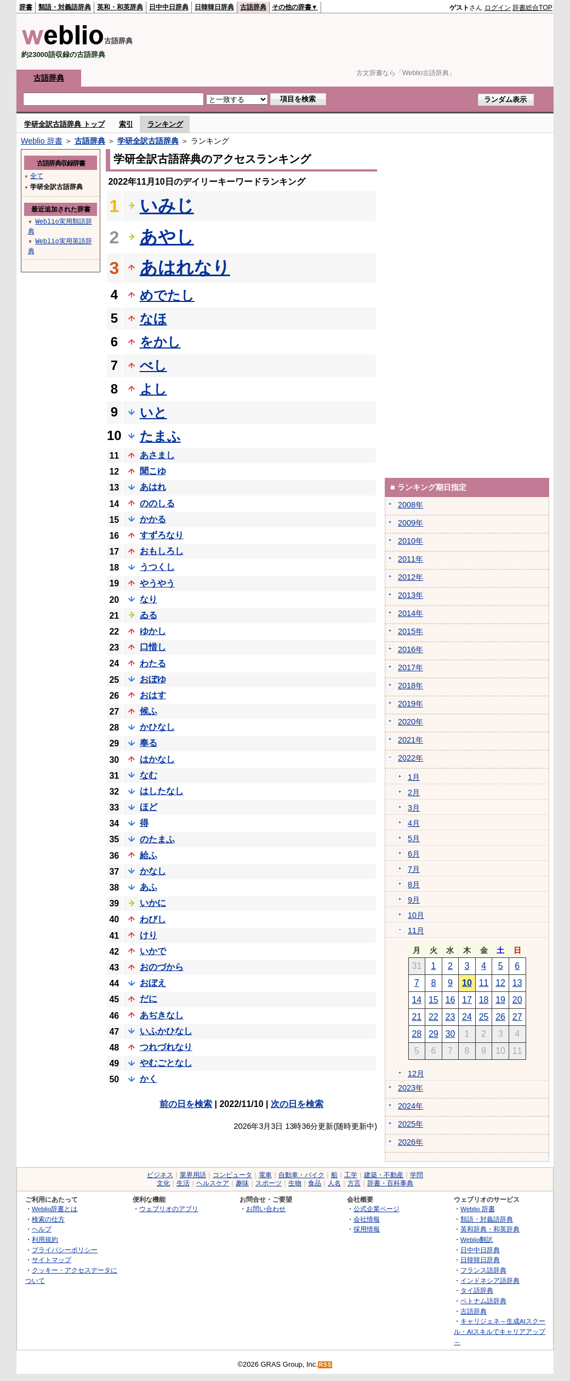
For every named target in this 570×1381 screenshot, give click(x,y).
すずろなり (162, 535)
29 (433, 1033)
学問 (416, 1175)
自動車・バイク (301, 1175)
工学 (350, 1175)
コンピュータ (232, 1175)
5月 (414, 838)
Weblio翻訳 (476, 1239)
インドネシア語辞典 (490, 1280)
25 (484, 1017)
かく (148, 1078)
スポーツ (268, 1183)
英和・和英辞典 (120, 7)
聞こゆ (153, 471)
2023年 (410, 1087)
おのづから (162, 967)
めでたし (167, 295)
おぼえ (153, 983)
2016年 (410, 649)
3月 (414, 807)
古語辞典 (253, 7)
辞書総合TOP (532, 8)
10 (467, 983)
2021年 (410, 739)
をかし (160, 341)
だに (148, 998)
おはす (153, 695)
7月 (414, 869)
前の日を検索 (185, 1104)
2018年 (410, 685)
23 (450, 1017)
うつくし (157, 567)
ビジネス (160, 1175)
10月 (416, 915)
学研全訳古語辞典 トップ (64, 124)
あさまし (157, 455)
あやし (167, 237)
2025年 (410, 1124)
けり (148, 935)
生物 (294, 1183)
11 (484, 983)
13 (517, 983)
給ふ (148, 855)
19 (500, 1000)
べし (153, 365)
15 (433, 1000)
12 (500, 983)
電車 (265, 1175)
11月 (416, 930)
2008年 (410, 504)
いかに (153, 903)
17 (467, 1000)
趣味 (242, 1183)
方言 (354, 1183)
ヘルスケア (212, 1183)
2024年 (410, 1106)
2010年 (410, 541)
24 (467, 1017)
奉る (148, 742)
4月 (414, 823)
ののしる (157, 503)
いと (153, 412)
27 (517, 1017)
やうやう (157, 583)
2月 (414, 792)
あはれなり (185, 267)
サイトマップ (51, 1259)
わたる (153, 663)
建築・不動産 (383, 1175)
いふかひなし (166, 1031)
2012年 (410, 577)
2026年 (410, 1142)
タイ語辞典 (476, 1290)
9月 (414, 899)
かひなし (157, 727)
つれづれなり (166, 1047)
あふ (148, 887)
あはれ (153, 487)
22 (433, 1017)
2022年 (410, 758)
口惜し (153, 647)
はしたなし (162, 791)
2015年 (410, 631)
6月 (414, 853)
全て (36, 175)
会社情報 (367, 1219)
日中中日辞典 (169, 7)
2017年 (410, 667)
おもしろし (162, 551)
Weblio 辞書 (41, 140)
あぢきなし (162, 1015)
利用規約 (45, 1239)
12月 (416, 1073)
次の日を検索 (297, 1104)
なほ (153, 318)
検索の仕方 (48, 1219)
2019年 (410, 703)
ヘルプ (42, 1228)
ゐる (148, 615)
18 (484, 1000)
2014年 (410, 613)
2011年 (410, 559)
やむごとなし (166, 1063)
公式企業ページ (377, 1208)
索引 (126, 124)
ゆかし (153, 631)
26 (500, 1017)
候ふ (148, 711)
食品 (314, 1183)
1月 (414, 777)
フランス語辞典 (483, 1270)
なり (148, 599)
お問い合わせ (266, 1208)
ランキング (165, 124)
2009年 (410, 522)
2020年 (410, 721)
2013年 (410, 595)
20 (517, 1000)
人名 (334, 1183)
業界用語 (193, 1175)
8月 (414, 884)
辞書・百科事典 (390, 1183)
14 (416, 1000)
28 (416, 1033)
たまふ (160, 436)
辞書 (25, 7)
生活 (183, 1183)
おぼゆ (153, 679)
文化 (163, 1183)
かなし (153, 871)
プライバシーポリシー (65, 1249)
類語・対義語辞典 (64, 7)
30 (450, 1033)
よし (153, 388)
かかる (153, 519)
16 (450, 1000)
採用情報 (367, 1228)
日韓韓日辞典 (214, 7)
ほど (148, 807)
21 (416, 1017)
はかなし (157, 759)
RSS (325, 1365)
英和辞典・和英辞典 (490, 1228)
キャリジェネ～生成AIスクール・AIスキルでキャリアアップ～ (499, 1331)
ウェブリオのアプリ (168, 1208)
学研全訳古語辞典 (148, 140)
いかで (153, 951)
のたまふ (157, 839)
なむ (148, 775)
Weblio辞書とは (54, 1208)
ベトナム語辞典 (483, 1300)
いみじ (167, 205)
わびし (153, 919)
